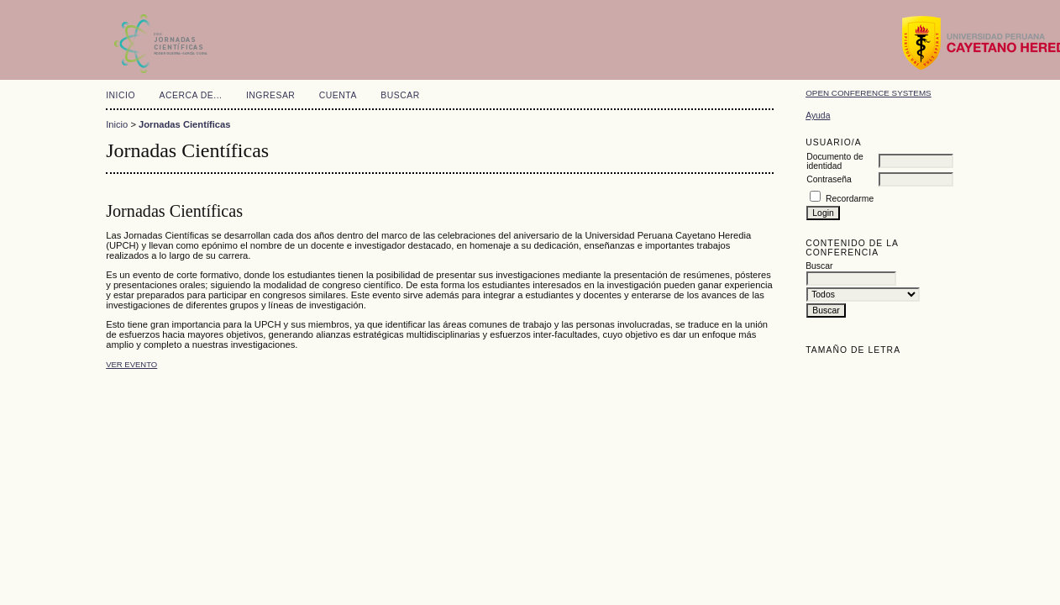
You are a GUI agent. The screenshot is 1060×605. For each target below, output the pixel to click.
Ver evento (131, 364)
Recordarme (850, 198)
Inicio (120, 95)
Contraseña (829, 179)
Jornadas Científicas (184, 124)
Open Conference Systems (868, 92)
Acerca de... (191, 95)
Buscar (399, 95)
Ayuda (817, 115)
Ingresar (270, 95)
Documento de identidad (834, 161)
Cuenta (338, 95)
